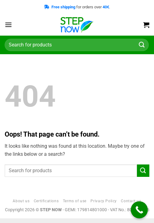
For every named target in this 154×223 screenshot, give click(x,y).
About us (21, 201)
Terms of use (74, 201)
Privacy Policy (103, 201)
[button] (8, 24)
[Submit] (142, 45)
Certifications (46, 201)
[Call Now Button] (139, 209)
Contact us (131, 201)
